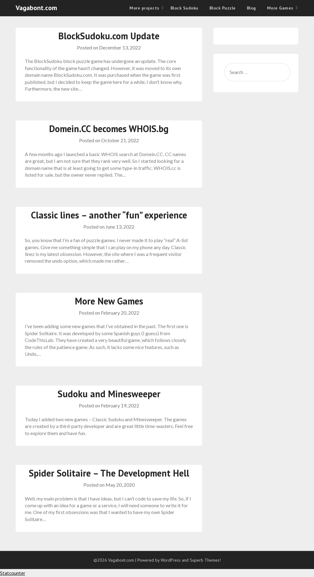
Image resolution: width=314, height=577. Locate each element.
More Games (280, 8)
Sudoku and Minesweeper (109, 394)
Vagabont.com (36, 7)
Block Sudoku (184, 8)
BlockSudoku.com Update (108, 36)
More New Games (109, 301)
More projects (144, 8)
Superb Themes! (205, 560)
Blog (251, 8)
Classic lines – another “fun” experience (109, 215)
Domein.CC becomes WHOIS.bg (109, 129)
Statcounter (12, 573)
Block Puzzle (222, 8)
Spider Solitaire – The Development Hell (109, 473)
